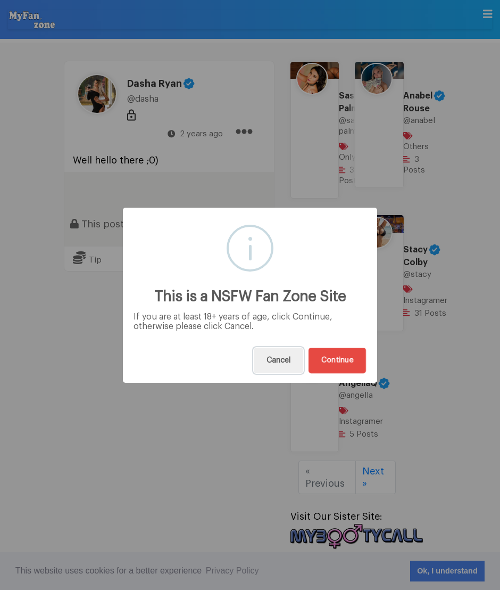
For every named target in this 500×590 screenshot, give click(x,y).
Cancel (278, 360)
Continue (337, 360)
